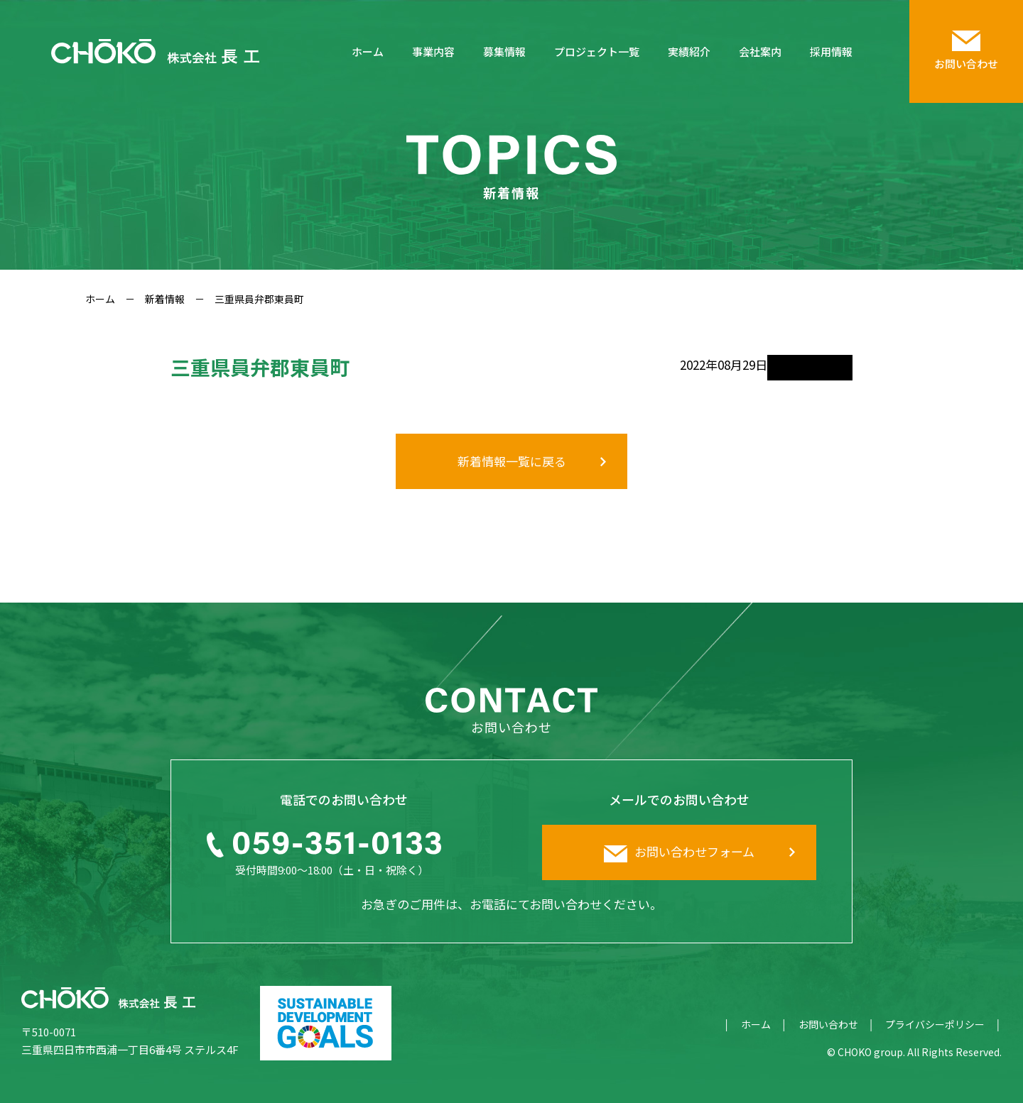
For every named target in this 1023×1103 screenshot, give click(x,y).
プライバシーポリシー (935, 1024)
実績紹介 (689, 51)
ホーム (368, 51)
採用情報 (831, 51)
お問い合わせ (828, 1024)
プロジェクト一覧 (596, 51)
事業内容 (433, 51)
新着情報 (165, 299)
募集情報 (504, 51)
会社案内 (760, 51)
